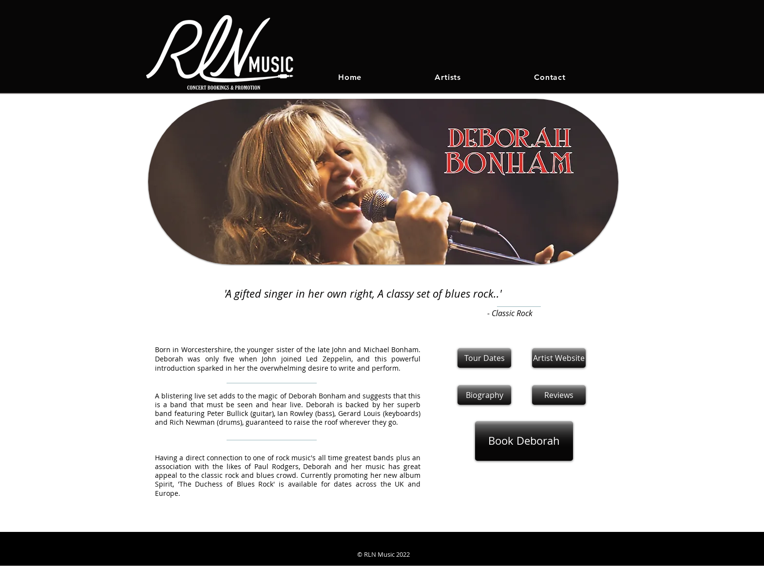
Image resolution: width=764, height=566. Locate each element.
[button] (559, 395)
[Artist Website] (559, 358)
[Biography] (484, 395)
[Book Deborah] (524, 441)
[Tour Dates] (484, 358)
